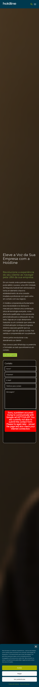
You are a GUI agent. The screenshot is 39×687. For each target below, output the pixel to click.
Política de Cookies (14, 684)
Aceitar (19, 668)
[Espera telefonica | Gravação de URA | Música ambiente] (16, 4)
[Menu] (35, 4)
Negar (19, 673)
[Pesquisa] (30, 4)
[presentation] (20, 436)
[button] (36, 647)
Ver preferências (19, 679)
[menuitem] (30, 4)
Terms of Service (24, 684)
